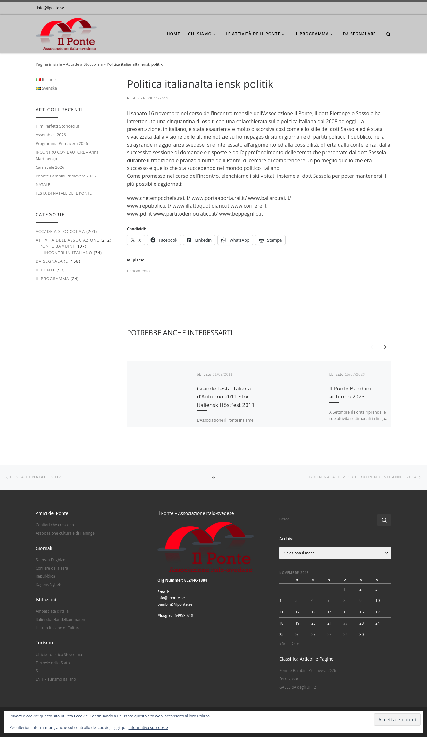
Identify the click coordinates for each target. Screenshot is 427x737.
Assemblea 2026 (51, 135)
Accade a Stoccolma (84, 64)
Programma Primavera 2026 (62, 143)
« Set (283, 643)
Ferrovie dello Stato (53, 662)
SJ (37, 671)
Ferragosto (288, 678)
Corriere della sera (52, 568)
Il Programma (52, 278)
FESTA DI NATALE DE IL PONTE (64, 193)
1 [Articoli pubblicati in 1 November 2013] (344, 589)
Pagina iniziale (49, 64)
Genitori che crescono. (55, 524)
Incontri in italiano (68, 252)
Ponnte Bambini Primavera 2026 (66, 176)
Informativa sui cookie (148, 727)
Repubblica (45, 576)
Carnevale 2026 (50, 167)
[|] (66, 32)
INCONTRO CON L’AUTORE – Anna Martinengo (67, 155)
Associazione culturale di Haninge (65, 533)
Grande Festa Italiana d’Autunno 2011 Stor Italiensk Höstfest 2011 (226, 396)
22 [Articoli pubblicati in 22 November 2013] (345, 623)
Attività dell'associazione (67, 240)
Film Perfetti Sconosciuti (58, 126)
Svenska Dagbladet (52, 559)
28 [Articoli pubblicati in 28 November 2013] (329, 634)
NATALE (43, 184)
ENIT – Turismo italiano (56, 679)
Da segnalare (52, 261)
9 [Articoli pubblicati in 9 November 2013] (360, 601)
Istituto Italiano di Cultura (58, 627)
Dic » (294, 643)
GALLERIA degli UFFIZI (298, 687)
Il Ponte (45, 270)
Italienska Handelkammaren (60, 619)
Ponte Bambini (56, 246)
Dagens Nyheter (50, 584)
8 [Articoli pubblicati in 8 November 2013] (344, 601)
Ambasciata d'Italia (52, 611)
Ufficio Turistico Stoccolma (59, 654)
